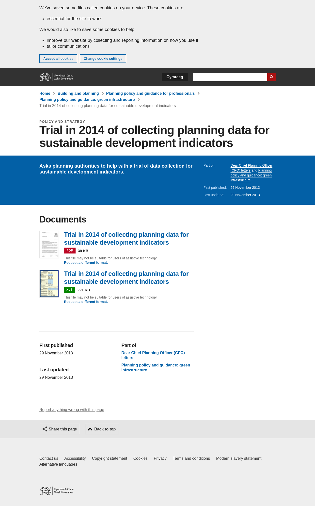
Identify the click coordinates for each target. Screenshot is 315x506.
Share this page (63, 429)
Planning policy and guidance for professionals (150, 93)
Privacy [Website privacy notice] (160, 458)
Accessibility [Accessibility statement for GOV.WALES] (75, 458)
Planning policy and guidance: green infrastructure (87, 99)
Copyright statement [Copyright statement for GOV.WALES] (109, 458)
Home (44, 93)
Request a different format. (86, 263)
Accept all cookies (58, 59)
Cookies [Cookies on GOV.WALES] (140, 458)
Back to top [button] (105, 429)
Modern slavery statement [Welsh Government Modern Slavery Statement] (238, 458)
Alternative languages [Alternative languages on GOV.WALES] (58, 464)
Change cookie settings (103, 59)
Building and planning (78, 93)
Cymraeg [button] (175, 77)
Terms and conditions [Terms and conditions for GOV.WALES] (191, 458)
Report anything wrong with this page (71, 410)
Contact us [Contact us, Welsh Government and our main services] (48, 458)
